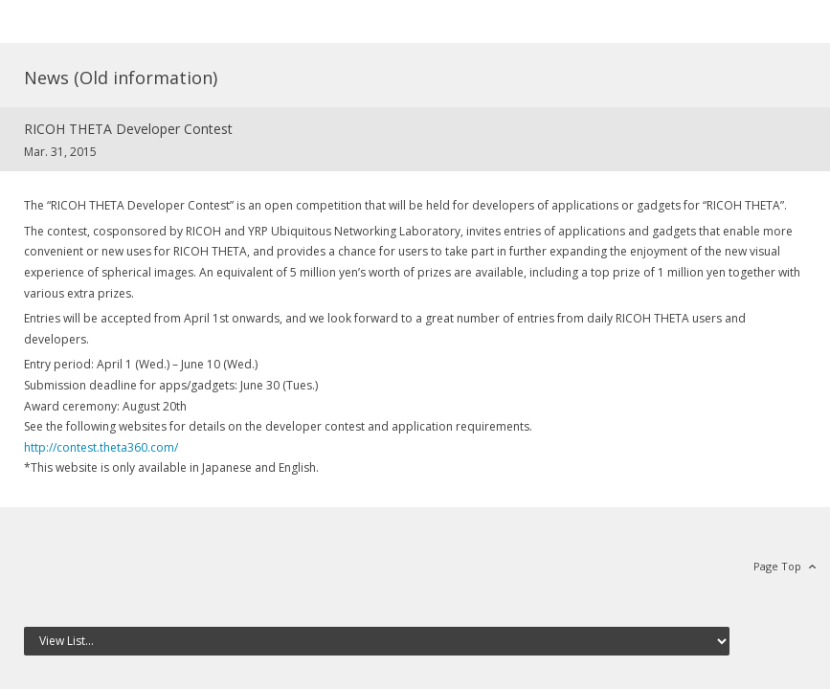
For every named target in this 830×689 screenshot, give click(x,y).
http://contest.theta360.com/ (101, 447)
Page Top (777, 566)
